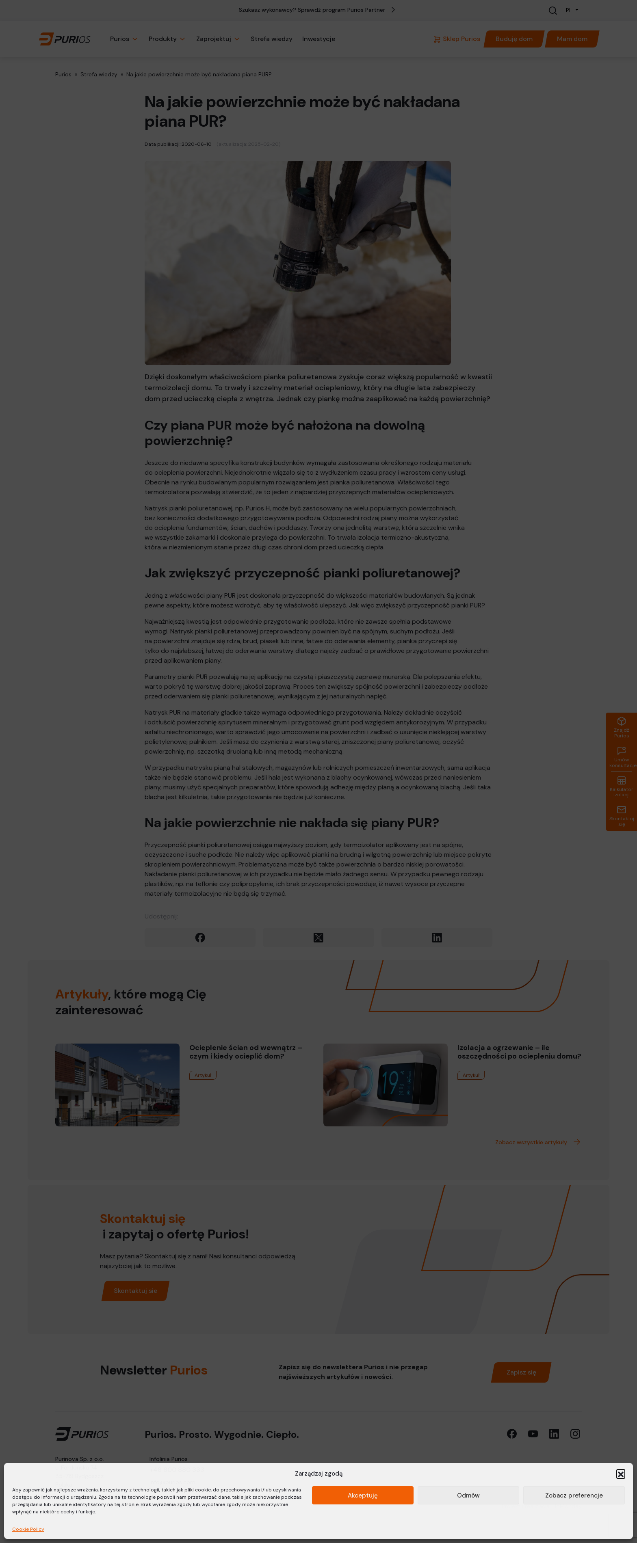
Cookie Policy (28, 1529)
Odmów (468, 1495)
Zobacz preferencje (574, 1495)
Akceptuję (363, 1495)
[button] (621, 1474)
